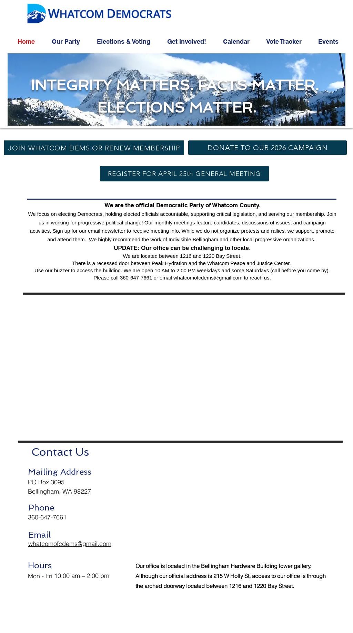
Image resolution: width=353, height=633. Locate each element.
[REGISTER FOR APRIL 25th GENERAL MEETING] (184, 173)
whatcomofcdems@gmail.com (207, 278)
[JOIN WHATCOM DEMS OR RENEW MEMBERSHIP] (94, 147)
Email (39, 535)
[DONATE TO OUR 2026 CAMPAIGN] (267, 147)
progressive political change (109, 222)
